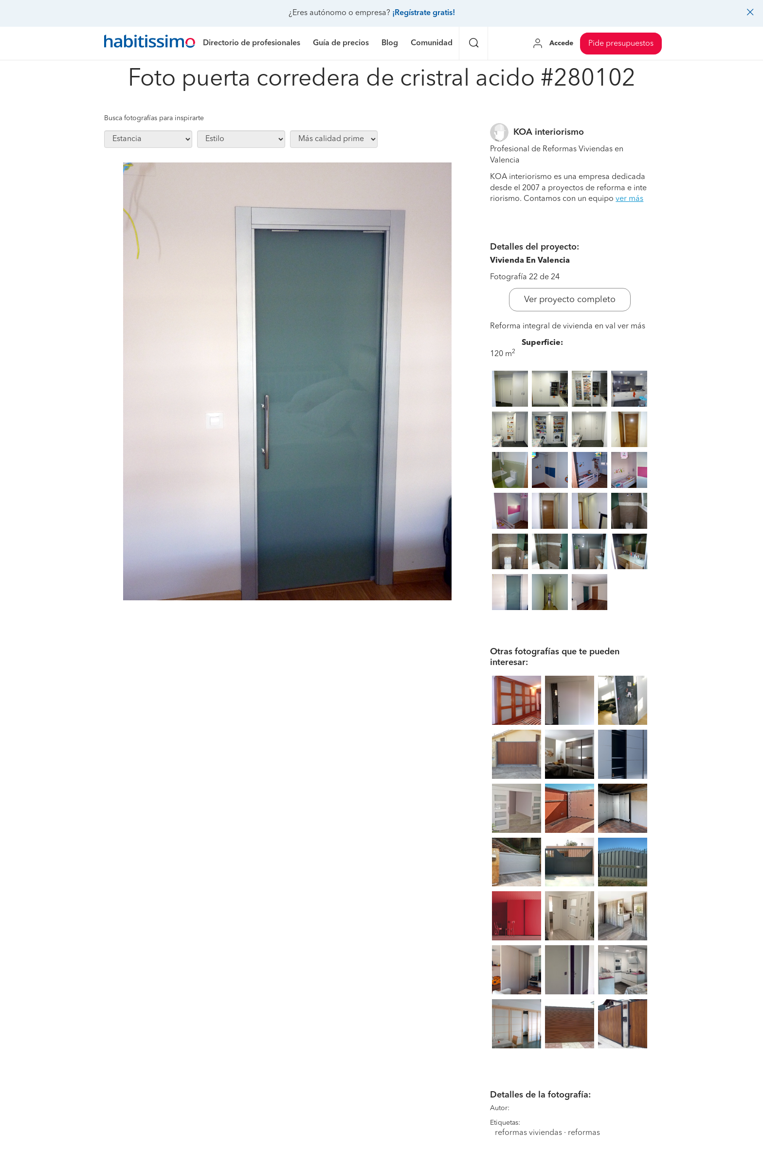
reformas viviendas (528, 1133)
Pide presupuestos (621, 44)
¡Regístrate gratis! (423, 13)
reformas (584, 1133)
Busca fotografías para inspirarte (154, 118)
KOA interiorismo (548, 132)
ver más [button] (629, 199)
